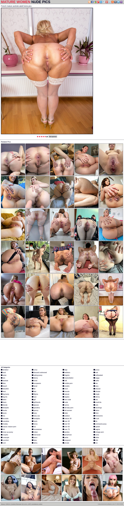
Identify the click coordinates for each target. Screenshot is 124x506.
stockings (98, 408)
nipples (66, 397)
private (66, 443)
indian (35, 432)
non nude (67, 399)
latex (34, 440)
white (96, 437)
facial (34, 386)
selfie (96, 380)
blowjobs (5, 408)
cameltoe (5, 421)
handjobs (36, 418)
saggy (96, 378)
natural (66, 394)
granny (35, 410)
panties (66, 432)
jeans (34, 437)
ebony (35, 378)
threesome (98, 416)
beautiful (5, 389)
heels (34, 421)
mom (65, 389)
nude (65, 402)
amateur (4, 370)
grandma (36, 408)
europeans (36, 383)
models (66, 386)
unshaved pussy (100, 424)
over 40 (66, 421)
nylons (66, 405)
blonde (4, 405)
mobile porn (68, 383)
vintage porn (99, 432)
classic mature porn (8, 426)
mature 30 (67, 418)
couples (4, 435)
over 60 (66, 426)
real (96, 372)
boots (4, 413)
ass (3, 378)
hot (34, 426)
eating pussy (37, 375)
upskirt (97, 426)
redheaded (98, 375)
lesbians (66, 372)
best (3, 391)
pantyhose (67, 435)
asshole (4, 380)
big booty (5, 394)
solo (96, 405)
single (96, 394)
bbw (3, 383)
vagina (97, 429)
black (3, 402)
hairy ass (36, 416)
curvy (34, 370)
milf (65, 380)
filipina (35, 394)
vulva (96, 435)
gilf (34, 399)
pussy (96, 370)
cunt (3, 443)
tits (95, 421)
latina (34, 443)
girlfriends (36, 402)
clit (3, 429)
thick (96, 413)
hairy (34, 413)
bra (3, 416)
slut (96, 399)
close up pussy (7, 432)
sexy (96, 386)
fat (33, 389)
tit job (96, 418)
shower (97, 391)
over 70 (66, 429)
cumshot (5, 440)
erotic (34, 380)
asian (3, 375)
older (65, 413)
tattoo (96, 410)
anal (3, 372)
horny (34, 424)
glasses (35, 405)
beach (4, 386)
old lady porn (68, 408)
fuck (34, 397)
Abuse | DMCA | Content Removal (11, 504)
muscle (66, 391)
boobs (4, 410)
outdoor (66, 416)
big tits (4, 397)
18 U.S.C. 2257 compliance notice (32, 504)
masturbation (68, 378)
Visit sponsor (53, 136)
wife (96, 440)
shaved (97, 389)
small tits (97, 402)
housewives (37, 429)
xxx (96, 443)
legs (65, 370)
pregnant (67, 440)
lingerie (66, 375)
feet (34, 391)
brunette (4, 418)
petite (65, 437)
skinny (97, 397)
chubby (4, 424)
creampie (5, 437)
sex (96, 383)
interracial (36, 435)
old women (67, 410)
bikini (3, 399)
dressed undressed (39, 372)
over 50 (66, 424)
